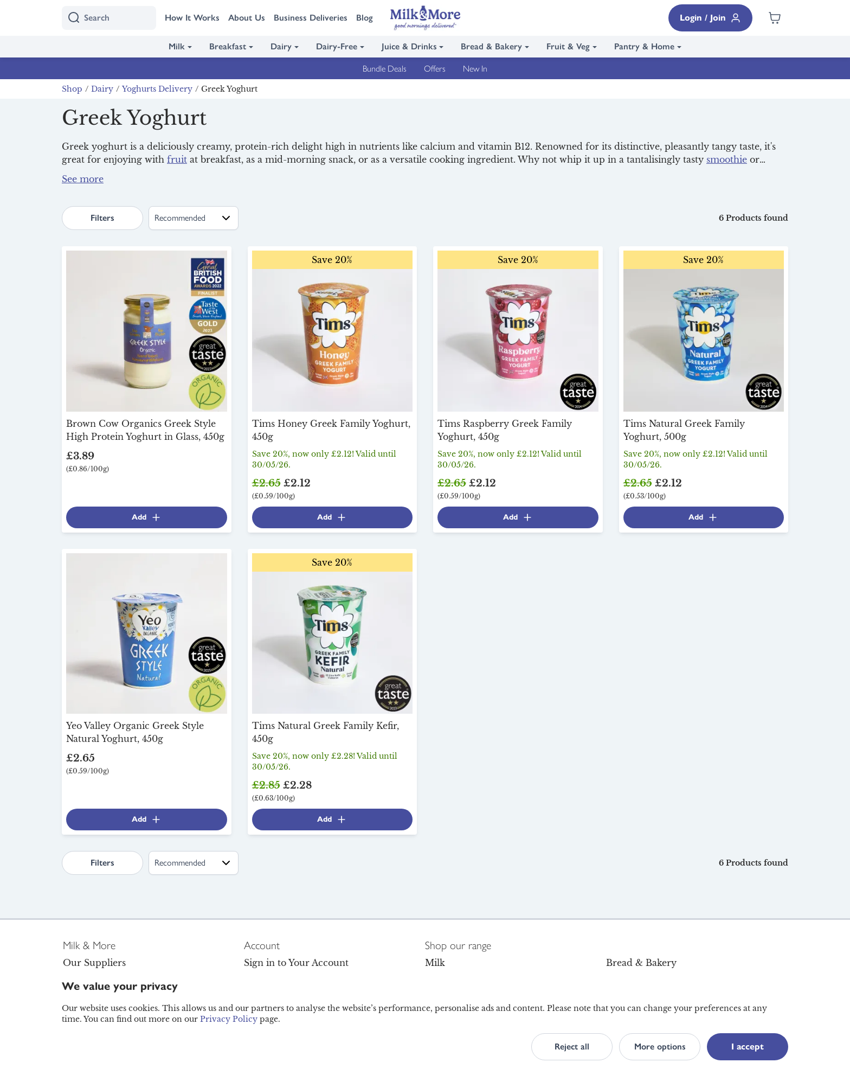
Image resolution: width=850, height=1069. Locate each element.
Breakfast (227, 46)
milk (652, 183)
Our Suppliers (94, 962)
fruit (177, 159)
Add (147, 517)
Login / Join (710, 17)
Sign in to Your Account (296, 962)
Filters (102, 218)
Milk (177, 46)
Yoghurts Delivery (157, 89)
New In (475, 68)
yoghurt (222, 172)
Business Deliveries (310, 17)
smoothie (726, 159)
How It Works (192, 17)
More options (660, 1046)
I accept (747, 1046)
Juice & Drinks (409, 46)
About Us (246, 17)
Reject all (572, 1046)
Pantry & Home (644, 46)
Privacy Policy (228, 1019)
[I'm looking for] (109, 18)
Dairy (281, 46)
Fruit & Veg (568, 46)
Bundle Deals (385, 68)
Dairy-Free (336, 46)
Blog (364, 17)
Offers (435, 68)
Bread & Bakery (491, 46)
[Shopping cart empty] (774, 17)
